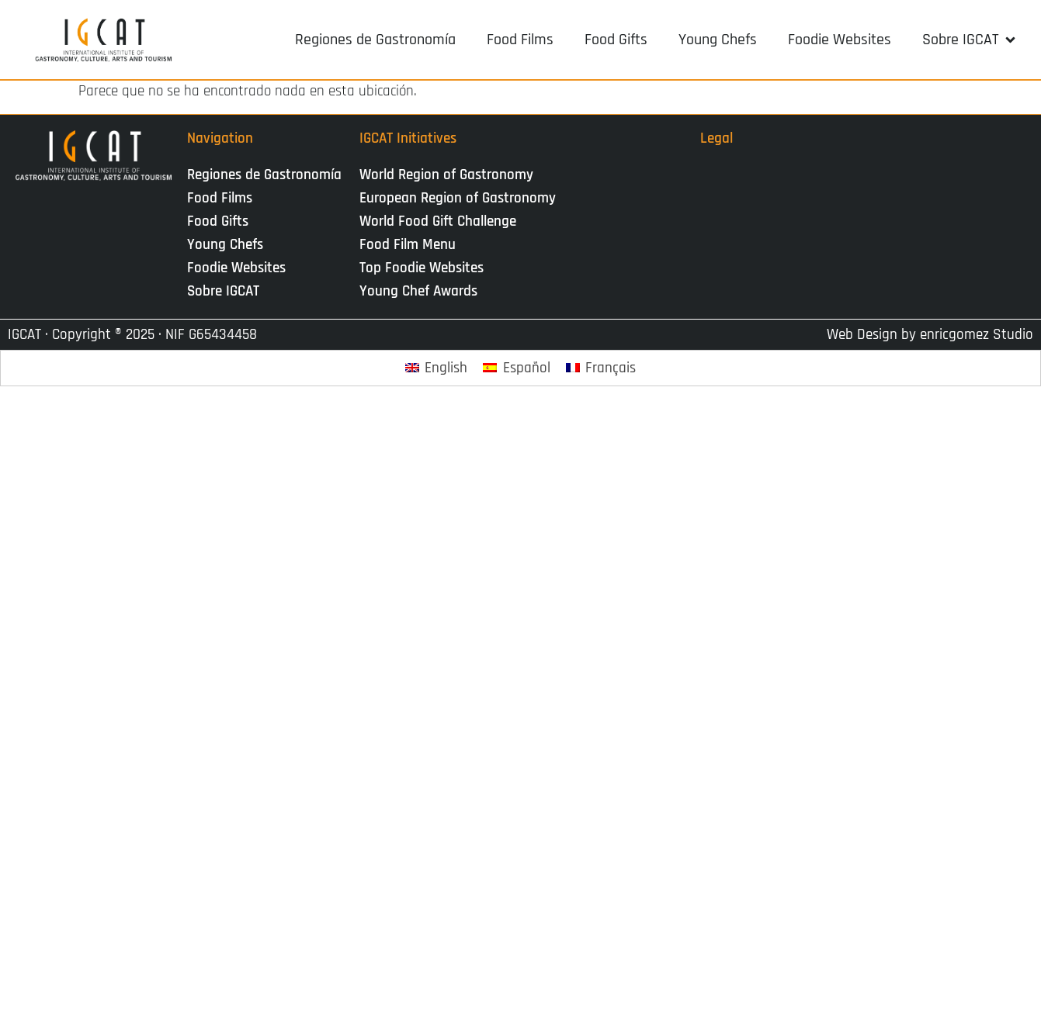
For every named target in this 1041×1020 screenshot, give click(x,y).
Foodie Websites (236, 268)
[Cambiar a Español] (516, 368)
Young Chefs (225, 244)
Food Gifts (217, 221)
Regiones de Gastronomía (264, 175)
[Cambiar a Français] (601, 368)
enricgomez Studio (976, 334)
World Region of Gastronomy (446, 175)
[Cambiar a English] (436, 368)
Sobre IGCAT (227, 291)
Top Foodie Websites (421, 268)
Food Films (219, 198)
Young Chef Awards (418, 291)
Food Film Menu (407, 244)
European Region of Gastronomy (457, 198)
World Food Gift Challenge (437, 221)
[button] (970, 39)
